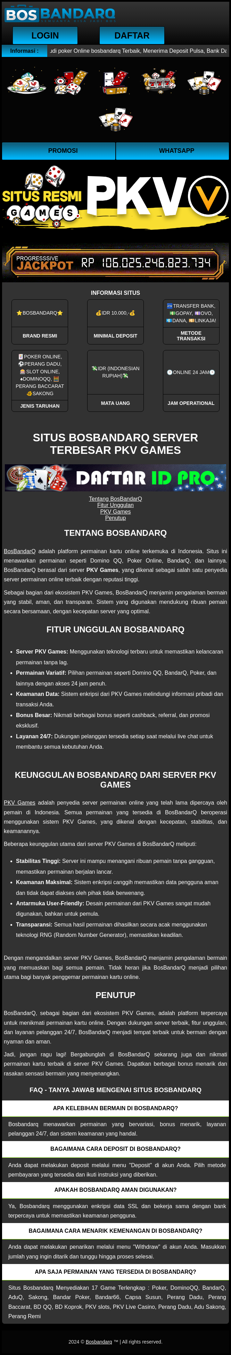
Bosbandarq (99, 1342)
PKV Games (115, 512)
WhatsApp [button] (177, 150)
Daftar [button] (132, 35)
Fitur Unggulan (115, 505)
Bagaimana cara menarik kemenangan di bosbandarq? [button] (115, 1231)
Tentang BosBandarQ (115, 499)
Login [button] (45, 35)
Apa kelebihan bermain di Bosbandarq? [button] (115, 1108)
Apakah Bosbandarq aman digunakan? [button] (116, 1190)
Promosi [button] (63, 150)
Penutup (115, 518)
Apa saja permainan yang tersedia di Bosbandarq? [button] (115, 1272)
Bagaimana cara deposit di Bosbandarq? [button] (115, 1149)
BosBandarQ (20, 551)
